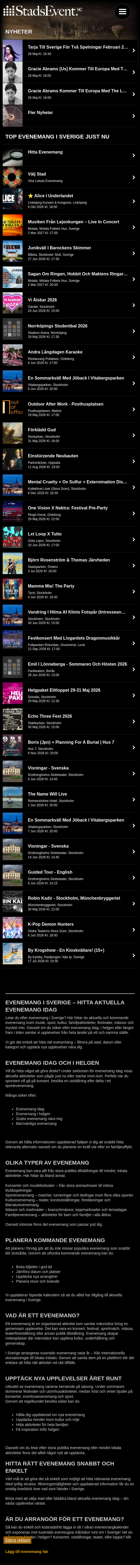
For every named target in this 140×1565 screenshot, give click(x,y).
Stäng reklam (17, 1540)
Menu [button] (123, 11)
